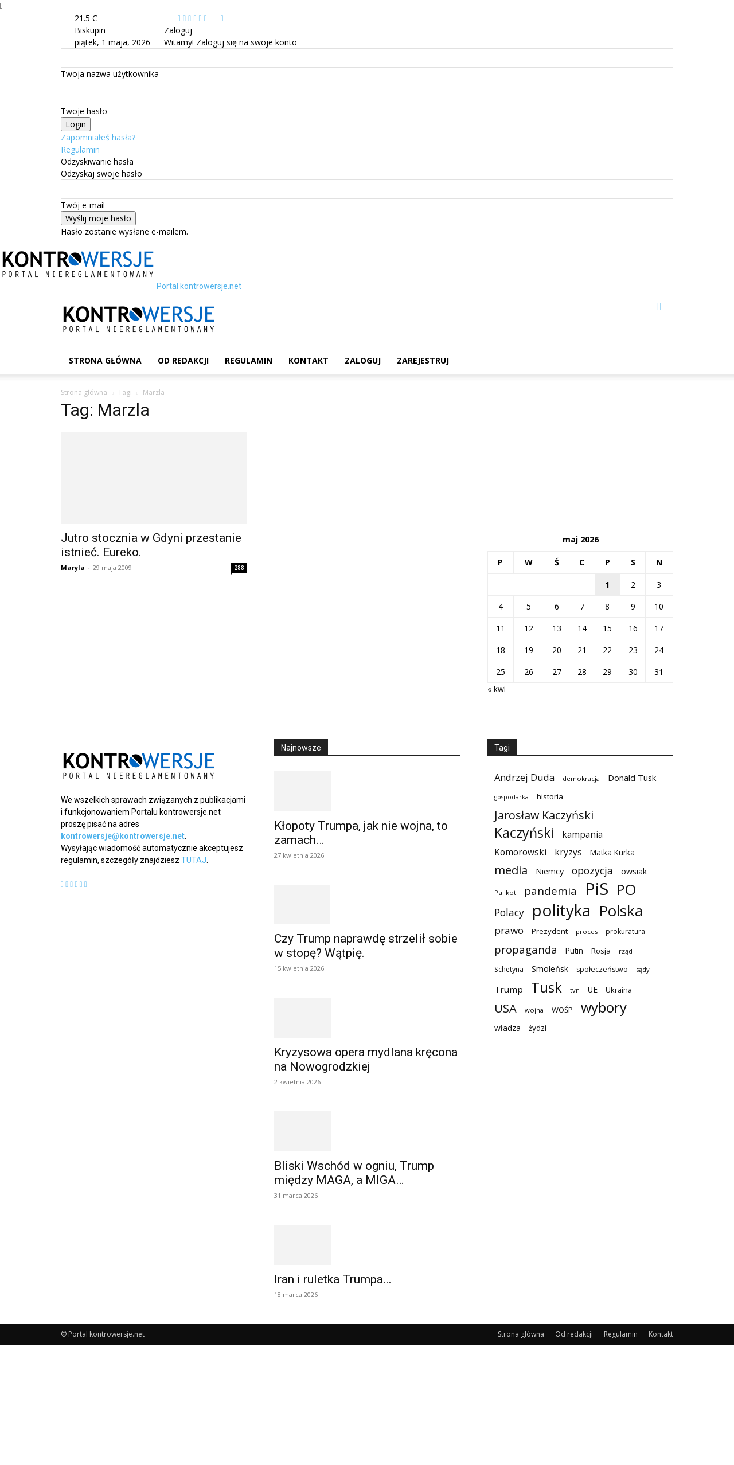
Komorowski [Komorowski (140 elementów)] (520, 852)
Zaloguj (363, 360)
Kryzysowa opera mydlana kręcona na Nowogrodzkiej (366, 1059)
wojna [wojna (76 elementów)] (534, 1010)
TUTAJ (193, 860)
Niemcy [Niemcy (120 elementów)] (550, 871)
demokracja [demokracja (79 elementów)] (581, 778)
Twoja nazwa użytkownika (110, 73)
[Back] (222, 18)
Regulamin (80, 149)
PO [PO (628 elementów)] (626, 890)
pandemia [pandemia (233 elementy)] (550, 891)
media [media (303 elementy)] (511, 870)
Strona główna (105, 360)
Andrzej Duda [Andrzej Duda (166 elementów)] (524, 777)
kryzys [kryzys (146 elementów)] (568, 852)
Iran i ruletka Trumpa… (332, 1279)
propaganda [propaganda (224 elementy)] (525, 949)
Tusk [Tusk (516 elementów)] (546, 987)
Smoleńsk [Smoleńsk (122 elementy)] (550, 968)
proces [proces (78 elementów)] (587, 931)
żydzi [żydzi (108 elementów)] (537, 1027)
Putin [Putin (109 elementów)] (574, 950)
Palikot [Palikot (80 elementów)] (505, 892)
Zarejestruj (423, 360)
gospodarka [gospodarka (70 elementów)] (511, 797)
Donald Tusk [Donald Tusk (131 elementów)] (632, 777)
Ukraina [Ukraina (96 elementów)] (619, 990)
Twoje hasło (84, 111)
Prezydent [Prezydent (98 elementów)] (550, 931)
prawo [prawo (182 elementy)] (509, 930)
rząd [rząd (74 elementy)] (626, 951)
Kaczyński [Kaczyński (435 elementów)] (524, 833)
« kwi (496, 688)
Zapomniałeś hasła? (98, 137)
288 (239, 568)
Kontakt (308, 360)
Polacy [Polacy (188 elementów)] (509, 913)
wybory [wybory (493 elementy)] (604, 1008)
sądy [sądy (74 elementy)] (643, 969)
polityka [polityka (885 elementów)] (561, 910)
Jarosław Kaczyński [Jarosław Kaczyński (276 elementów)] (544, 815)
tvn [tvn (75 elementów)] (575, 990)
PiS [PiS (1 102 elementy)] (596, 889)
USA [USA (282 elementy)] (505, 1008)
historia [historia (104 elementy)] (550, 796)
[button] (659, 307)
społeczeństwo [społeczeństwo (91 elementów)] (602, 969)
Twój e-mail (83, 205)
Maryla (73, 567)
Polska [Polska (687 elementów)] (621, 911)
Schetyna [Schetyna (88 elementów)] (509, 969)
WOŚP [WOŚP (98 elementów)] (562, 1010)
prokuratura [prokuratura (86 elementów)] (625, 931)
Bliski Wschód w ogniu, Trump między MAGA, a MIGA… (354, 1173)
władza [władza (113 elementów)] (507, 1027)
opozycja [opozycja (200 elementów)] (592, 871)
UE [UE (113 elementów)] (593, 989)
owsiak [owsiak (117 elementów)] (634, 871)
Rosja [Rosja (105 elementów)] (601, 951)
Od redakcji (183, 360)
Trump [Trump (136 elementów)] (508, 989)
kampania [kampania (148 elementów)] (582, 835)
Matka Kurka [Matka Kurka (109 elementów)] (612, 852)
